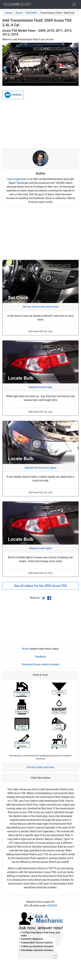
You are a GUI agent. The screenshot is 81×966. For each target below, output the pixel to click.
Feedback (40, 656)
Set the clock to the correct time (40, 306)
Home (8, 12)
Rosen (25, 648)
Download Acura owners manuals (40, 664)
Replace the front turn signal (40, 467)
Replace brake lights (40, 548)
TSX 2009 (31, 12)
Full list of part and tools (40, 767)
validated (13, 95)
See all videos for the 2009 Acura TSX (40, 586)
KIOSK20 (52, 905)
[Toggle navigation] (74, 4)
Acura (19, 12)
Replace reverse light (40, 387)
